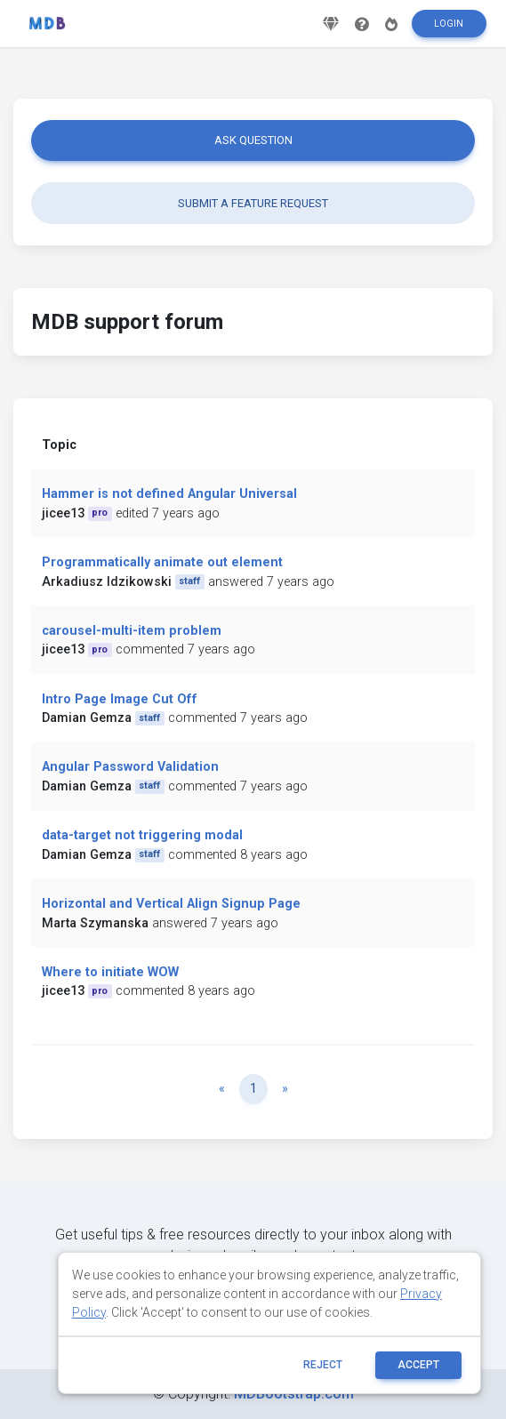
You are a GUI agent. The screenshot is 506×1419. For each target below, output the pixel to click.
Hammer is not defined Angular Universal (169, 493)
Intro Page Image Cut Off (119, 699)
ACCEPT (418, 1365)
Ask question (253, 140)
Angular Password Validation (130, 766)
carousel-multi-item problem (131, 630)
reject (322, 1365)
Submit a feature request (253, 203)
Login (448, 23)
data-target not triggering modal (142, 835)
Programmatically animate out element (162, 562)
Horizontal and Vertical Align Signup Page (171, 903)
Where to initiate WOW (110, 972)
